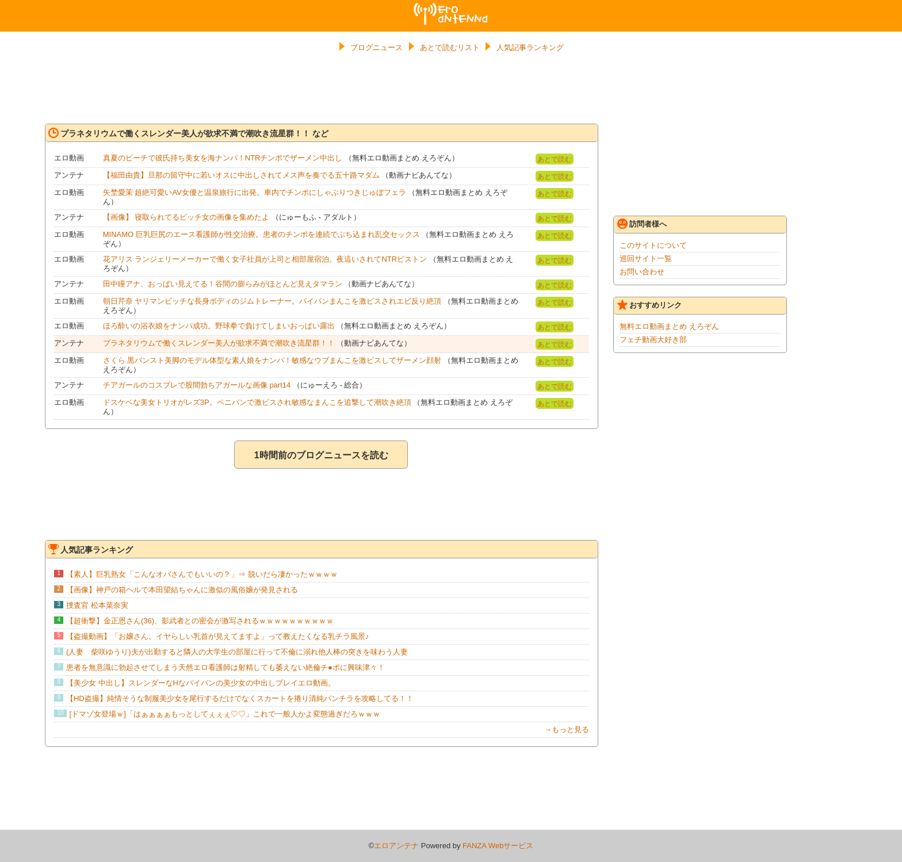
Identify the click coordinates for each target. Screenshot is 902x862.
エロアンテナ (451, 7)
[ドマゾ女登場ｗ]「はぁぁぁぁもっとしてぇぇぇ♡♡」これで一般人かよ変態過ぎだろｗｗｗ (225, 714)
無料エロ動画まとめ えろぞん (669, 326)
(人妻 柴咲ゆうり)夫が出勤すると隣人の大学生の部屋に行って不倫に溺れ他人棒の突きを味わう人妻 (237, 652)
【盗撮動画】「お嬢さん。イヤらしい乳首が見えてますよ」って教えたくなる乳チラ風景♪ (217, 636)
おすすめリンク (649, 305)
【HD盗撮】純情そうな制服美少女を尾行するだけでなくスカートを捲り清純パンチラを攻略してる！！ (240, 698)
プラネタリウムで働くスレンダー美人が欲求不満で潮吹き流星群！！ (219, 343)
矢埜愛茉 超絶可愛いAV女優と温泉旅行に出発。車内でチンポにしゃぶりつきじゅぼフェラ (254, 192)
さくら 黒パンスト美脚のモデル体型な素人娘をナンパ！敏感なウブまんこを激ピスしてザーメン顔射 (272, 360)
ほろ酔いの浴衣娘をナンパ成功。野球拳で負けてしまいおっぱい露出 (219, 325)
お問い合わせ (642, 271)
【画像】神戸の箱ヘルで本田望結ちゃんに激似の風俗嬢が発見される (182, 589)
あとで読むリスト (450, 47)
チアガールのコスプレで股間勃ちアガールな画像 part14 (197, 385)
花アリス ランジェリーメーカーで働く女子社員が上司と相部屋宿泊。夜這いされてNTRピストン (265, 259)
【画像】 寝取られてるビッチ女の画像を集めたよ (186, 217)
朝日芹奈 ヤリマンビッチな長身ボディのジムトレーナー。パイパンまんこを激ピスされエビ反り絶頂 (272, 301)
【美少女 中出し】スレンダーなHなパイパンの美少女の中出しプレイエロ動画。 (200, 683)
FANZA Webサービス (498, 845)
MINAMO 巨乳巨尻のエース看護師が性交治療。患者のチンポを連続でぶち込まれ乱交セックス (261, 234)
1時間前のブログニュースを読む (321, 455)
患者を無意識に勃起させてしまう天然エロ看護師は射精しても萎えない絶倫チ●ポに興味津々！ (225, 667)
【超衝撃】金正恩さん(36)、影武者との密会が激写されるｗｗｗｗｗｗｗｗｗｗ (200, 620)
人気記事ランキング (530, 47)
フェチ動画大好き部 (653, 339)
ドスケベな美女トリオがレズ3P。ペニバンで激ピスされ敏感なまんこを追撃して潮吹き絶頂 (257, 402)
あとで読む (554, 159)
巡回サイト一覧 (646, 258)
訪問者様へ (642, 224)
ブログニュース (376, 47)
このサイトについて (653, 245)
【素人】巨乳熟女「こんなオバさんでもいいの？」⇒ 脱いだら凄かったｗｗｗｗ (202, 574)
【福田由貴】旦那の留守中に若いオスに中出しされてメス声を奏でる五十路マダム (241, 175)
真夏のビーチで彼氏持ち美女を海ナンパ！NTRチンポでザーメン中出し (223, 158)
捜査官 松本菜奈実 (97, 605)
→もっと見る (566, 729)
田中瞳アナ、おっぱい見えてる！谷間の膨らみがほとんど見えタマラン (222, 283)
